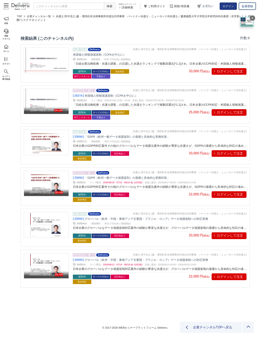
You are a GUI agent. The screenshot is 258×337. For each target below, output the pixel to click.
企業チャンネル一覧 (40, 16)
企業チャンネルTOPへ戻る (212, 327)
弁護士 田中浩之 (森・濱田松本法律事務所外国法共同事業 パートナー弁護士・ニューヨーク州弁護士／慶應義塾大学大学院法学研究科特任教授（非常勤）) (134, 18)
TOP (19, 16)
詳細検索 (126, 7)
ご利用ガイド (154, 6)
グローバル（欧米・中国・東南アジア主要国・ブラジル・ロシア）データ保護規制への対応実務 (160, 219)
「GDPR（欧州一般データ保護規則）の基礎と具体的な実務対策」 (135, 137)
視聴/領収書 (179, 6)
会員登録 (247, 6)
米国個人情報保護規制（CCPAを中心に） (107, 54)
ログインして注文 (230, 71)
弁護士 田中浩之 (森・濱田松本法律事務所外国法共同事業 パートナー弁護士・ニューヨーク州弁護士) (190, 49)
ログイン (228, 6)
